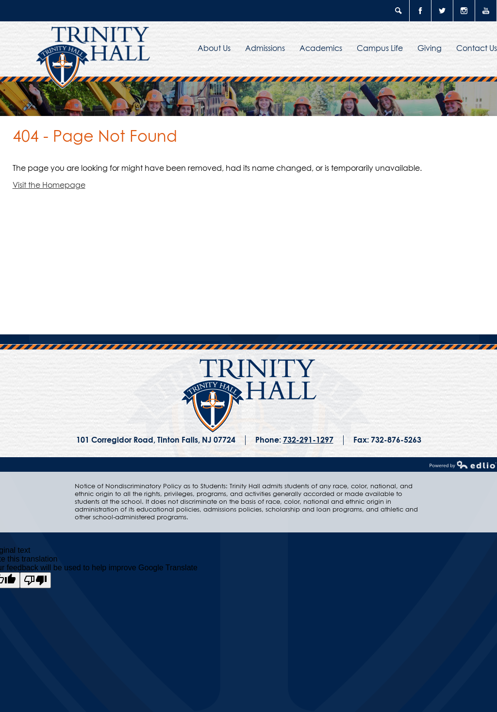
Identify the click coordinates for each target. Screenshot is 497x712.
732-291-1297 (308, 440)
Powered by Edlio (463, 464)
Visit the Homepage (49, 185)
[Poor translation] (35, 580)
